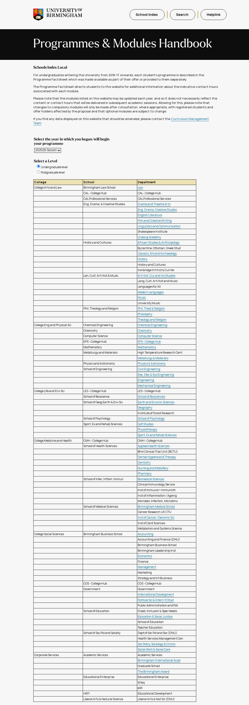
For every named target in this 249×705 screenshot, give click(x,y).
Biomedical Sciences (151, 479)
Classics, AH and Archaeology (157, 253)
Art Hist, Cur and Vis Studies (156, 276)
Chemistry (145, 331)
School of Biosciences (151, 396)
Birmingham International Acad (159, 660)
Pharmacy (144, 473)
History (142, 259)
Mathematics (147, 347)
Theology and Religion (152, 320)
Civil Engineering (149, 369)
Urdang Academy (149, 237)
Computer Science (150, 336)
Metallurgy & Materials (153, 358)
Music (142, 297)
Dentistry (144, 462)
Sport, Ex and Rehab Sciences (157, 435)
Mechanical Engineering (154, 386)
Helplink (214, 14)
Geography (145, 407)
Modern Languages (151, 292)
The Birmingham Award (153, 671)
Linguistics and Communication (159, 226)
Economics (145, 556)
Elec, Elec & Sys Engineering (156, 375)
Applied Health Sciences (153, 446)
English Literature (150, 215)
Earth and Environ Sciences (156, 402)
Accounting (145, 534)
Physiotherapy (147, 429)
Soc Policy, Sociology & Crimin (157, 644)
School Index (147, 14)
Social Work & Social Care (154, 649)
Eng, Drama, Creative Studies (157, 210)
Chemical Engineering (152, 325)
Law (140, 187)
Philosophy (145, 314)
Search (182, 14)
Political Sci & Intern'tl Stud (156, 600)
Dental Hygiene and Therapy (157, 457)
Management (147, 567)
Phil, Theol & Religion (151, 308)
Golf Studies (145, 424)
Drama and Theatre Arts (154, 204)
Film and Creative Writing (155, 221)
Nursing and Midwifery (153, 468)
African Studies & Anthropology (158, 242)
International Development (156, 594)
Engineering (146, 380)
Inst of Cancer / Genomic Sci (156, 517)
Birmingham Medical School (156, 506)
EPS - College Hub (149, 341)
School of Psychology (151, 418)
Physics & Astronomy (152, 363)
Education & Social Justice (155, 616)
